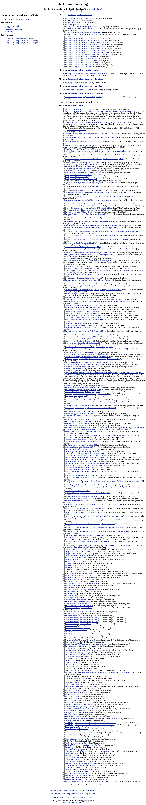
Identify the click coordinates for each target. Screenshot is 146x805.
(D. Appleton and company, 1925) (92, 222)
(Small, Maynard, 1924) (85, 512)
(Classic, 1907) (79, 421)
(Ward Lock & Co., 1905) (78, 90)
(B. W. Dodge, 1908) (78, 439)
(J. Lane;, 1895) (79, 299)
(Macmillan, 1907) (76, 425)
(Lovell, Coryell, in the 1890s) (83, 485)
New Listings (66, 794)
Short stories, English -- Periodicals (80, 15)
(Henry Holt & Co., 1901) (83, 204)
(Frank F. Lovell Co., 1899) (79, 499)
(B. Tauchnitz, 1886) (92, 359)
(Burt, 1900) (90, 408)
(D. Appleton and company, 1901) (84, 431)
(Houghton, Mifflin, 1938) (79, 278)
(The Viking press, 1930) (82, 274)
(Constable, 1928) (82, 388)
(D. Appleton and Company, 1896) (89, 347)
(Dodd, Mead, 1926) (92, 520)
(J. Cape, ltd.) (83, 286)
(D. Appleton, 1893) (80, 266)
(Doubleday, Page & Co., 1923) (87, 537)
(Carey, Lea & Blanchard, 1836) (84, 162)
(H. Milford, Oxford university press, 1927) (100, 249)
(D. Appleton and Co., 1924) (81, 243)
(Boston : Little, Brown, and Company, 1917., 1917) (87, 210)
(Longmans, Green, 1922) (83, 26)
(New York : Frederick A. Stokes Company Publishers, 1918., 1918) (100, 151)
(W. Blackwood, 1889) (80, 297)
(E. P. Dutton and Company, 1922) (82, 313)
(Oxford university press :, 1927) (94, 225)
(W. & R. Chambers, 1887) (82, 335)
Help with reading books (59, 790)
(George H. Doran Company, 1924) (88, 355)
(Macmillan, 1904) (81, 445)
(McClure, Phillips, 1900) (89, 280)
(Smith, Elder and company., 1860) (83, 32)
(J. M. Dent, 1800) (77, 491)
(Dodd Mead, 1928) (96, 527)
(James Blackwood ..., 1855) (79, 475)
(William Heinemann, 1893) (82, 553)
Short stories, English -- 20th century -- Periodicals (21, 42)
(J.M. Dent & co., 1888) (91, 362)
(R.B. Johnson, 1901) (78, 406)
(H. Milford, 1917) (87, 394)
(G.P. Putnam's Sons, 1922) (79, 149)
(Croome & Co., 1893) (78, 293)
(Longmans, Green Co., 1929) (83, 268)
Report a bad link (74, 790)
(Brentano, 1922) (83, 496)
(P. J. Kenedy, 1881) (84, 535)
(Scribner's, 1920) (75, 323)
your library (17, 19)
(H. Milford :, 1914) (88, 253)
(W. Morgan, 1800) (83, 390)
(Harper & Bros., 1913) (82, 186)
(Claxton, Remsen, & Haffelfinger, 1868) (96, 349)
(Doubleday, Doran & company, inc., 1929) (90, 200)
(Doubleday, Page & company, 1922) (85, 315)
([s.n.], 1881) (85, 451)
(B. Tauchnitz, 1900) (81, 398)
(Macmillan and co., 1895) (90, 441)
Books (56, 797)
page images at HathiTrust (75, 131)
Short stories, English (12, 26)
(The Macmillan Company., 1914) (83, 247)
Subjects (87, 794)
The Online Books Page (73, 4)
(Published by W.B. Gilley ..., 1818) (80, 501)
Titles (81, 794)
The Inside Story (86, 797)
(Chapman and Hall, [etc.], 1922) (81, 305)
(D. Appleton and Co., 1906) (83, 327)
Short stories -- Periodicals (13, 30)
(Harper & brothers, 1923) (96, 192)
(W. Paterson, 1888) (78, 371)
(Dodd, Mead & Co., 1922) (82, 28)
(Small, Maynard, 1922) (85, 508)
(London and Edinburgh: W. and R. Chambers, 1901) (96, 122)
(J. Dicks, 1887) (88, 493)
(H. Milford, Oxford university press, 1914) (97, 301)
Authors (74, 794)
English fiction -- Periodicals (14, 28)
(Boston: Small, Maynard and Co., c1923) (104, 111)
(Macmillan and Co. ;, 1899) (84, 453)
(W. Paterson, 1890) (78, 467)
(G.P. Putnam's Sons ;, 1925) (82, 353)
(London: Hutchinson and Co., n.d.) (85, 141)
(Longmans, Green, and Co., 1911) (82, 419)
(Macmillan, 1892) (87, 357)
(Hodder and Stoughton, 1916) (82, 317)
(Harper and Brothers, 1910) (86, 214)
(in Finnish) (83, 733)
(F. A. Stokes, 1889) (84, 455)
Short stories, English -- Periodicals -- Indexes (20, 38)
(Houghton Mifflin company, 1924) (85, 206)
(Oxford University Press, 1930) (81, 337)
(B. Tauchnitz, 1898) (77, 177)
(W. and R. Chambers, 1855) (91, 471)
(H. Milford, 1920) (87, 208)
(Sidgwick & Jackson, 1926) (83, 549)
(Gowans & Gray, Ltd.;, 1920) (92, 402)
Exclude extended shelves (93, 9)
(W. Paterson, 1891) (78, 469)
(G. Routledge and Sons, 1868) (94, 487)
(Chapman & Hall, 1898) (80, 413)
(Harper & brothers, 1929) (83, 218)
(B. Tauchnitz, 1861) (82, 365)
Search (57, 794)
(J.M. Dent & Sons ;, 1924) (77, 551)
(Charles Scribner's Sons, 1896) (87, 465)
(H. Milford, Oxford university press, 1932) (101, 196)
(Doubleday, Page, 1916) (89, 183)
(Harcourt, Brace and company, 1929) (91, 227)
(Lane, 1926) (76, 258)
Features (68, 797)
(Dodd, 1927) (90, 524)
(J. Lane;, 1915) (76, 396)
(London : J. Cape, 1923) (83, 34)
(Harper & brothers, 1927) (86, 155)
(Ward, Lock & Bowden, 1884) (85, 311)
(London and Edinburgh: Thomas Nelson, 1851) (87, 781)
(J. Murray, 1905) (78, 212)
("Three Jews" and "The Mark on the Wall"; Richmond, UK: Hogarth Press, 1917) (95, 145)
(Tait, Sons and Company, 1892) (89, 255)
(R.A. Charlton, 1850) (87, 457)
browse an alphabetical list (63, 11)
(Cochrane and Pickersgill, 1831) (89, 260)
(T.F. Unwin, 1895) (76, 423)
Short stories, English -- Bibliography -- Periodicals (22, 44)
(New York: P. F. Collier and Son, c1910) (91, 134)
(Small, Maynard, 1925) (94, 516)
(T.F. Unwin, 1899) (75, 171)
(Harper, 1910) (93, 290)
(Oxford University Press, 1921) (97, 239)
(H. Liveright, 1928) (82, 477)
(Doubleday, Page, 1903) (82, 392)
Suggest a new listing (88, 790)
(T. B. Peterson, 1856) (84, 331)
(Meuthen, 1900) (99, 435)
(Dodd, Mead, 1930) (97, 531)
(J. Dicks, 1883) (78, 339)
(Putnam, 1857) (75, 369)
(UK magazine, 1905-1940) (81, 18)
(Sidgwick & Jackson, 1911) (87, 463)
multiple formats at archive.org (77, 130)
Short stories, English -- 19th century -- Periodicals (21, 40)
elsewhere (26, 19)
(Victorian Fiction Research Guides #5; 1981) (92, 74)
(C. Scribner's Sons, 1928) (78, 461)
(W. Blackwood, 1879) (84, 190)
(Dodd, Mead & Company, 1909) (83, 307)
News (62, 797)
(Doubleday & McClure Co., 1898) (81, 179)
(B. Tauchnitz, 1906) (78, 175)
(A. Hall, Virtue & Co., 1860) (84, 367)
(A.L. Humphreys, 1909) (80, 447)
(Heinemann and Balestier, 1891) (81, 173)
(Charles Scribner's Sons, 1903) (86, 284)
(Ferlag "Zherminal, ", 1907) (90, 541)
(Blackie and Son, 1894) (78, 400)
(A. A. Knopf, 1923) (80, 167)
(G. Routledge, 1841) (86, 459)
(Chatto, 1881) (81, 325)
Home (51, 794)
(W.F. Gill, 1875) (79, 416)
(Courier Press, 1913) (81, 449)
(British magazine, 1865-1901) (79, 83)
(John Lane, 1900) (84, 169)
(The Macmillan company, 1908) (94, 159)
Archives (76, 797)
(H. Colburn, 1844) (84, 319)
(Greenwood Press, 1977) (102, 231)
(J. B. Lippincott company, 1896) (78, 164)
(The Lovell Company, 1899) (80, 341)
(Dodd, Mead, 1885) (80, 411)
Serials (94, 794)
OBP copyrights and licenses (72, 802)
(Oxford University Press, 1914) (93, 235)
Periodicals (8, 31)
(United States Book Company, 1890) (83, 343)
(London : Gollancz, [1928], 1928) (93, 504)
